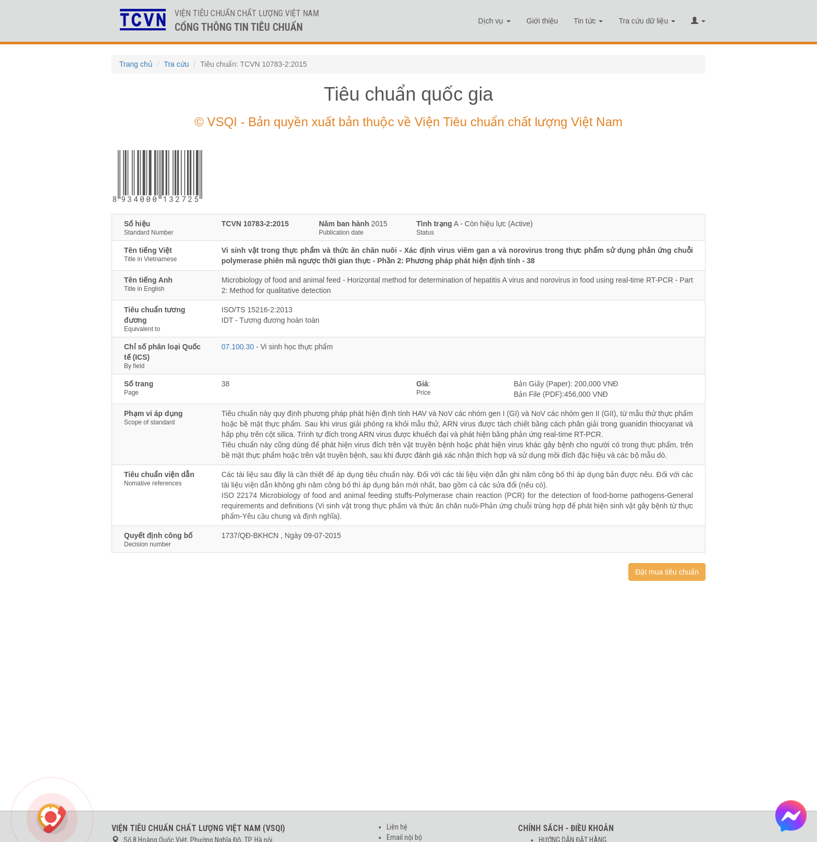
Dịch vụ (494, 21)
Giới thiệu (542, 21)
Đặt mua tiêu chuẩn (667, 572)
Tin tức (588, 21)
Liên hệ (397, 827)
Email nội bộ (404, 837)
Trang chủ (136, 64)
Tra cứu (176, 64)
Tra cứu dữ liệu (646, 21)
